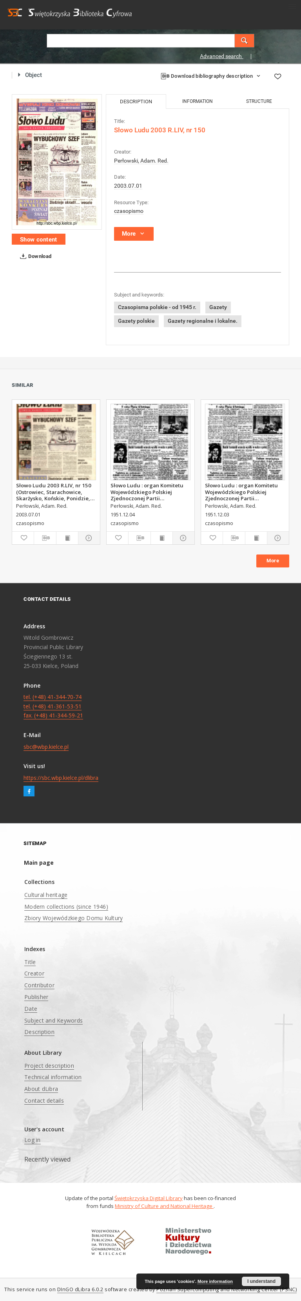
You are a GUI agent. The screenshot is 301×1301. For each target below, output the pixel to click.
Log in (32, 1140)
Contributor (39, 985)
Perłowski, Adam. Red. (141, 160)
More (273, 561)
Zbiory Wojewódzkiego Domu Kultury (73, 918)
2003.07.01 (128, 186)
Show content (38, 239)
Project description (49, 1065)
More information (215, 1281)
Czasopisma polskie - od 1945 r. (157, 307)
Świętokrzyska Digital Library (148, 1198)
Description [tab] (136, 101)
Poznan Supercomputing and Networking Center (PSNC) (226, 1289)
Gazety (218, 307)
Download (34, 256)
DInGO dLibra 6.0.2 (80, 1289)
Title (30, 962)
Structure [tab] (259, 101)
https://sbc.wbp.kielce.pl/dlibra (61, 777)
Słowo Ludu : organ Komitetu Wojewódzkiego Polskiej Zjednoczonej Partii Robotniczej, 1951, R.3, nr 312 (242, 491)
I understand (261, 1281)
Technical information (53, 1077)
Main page (39, 862)
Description (39, 1032)
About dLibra (41, 1088)
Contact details (44, 1100)
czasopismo (128, 211)
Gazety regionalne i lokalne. (203, 321)
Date (30, 1008)
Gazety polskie (136, 321)
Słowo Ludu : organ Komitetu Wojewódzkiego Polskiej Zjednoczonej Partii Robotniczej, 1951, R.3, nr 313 (147, 491)
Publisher (36, 997)
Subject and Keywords (53, 1020)
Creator (34, 973)
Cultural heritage (45, 894)
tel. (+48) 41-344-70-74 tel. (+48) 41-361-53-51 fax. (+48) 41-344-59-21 (53, 706)
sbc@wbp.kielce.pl (46, 746)
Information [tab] (197, 101)
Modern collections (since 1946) (66, 906)
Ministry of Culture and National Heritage (164, 1206)
